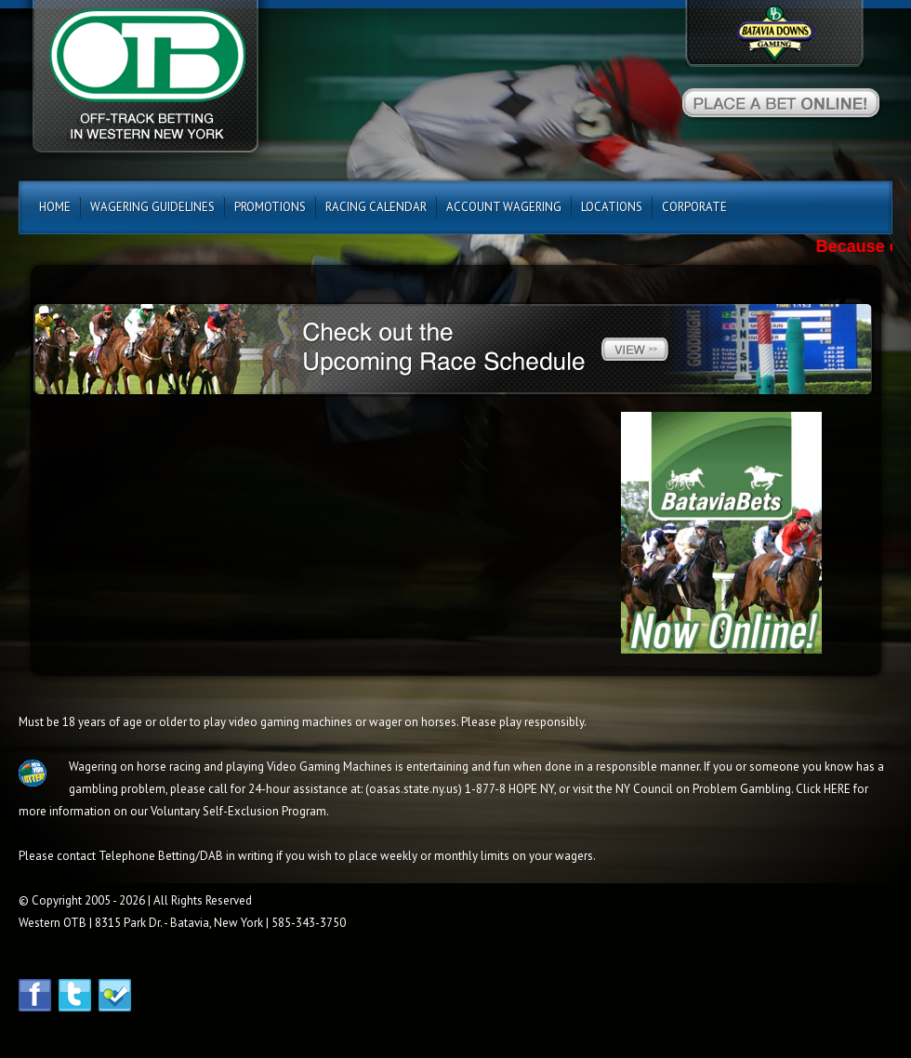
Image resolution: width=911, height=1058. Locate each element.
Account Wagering (503, 207)
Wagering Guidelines (152, 207)
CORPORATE (694, 207)
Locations (611, 207)
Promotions (270, 207)
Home (55, 207)
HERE (837, 789)
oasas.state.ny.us (413, 789)
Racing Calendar (376, 207)
